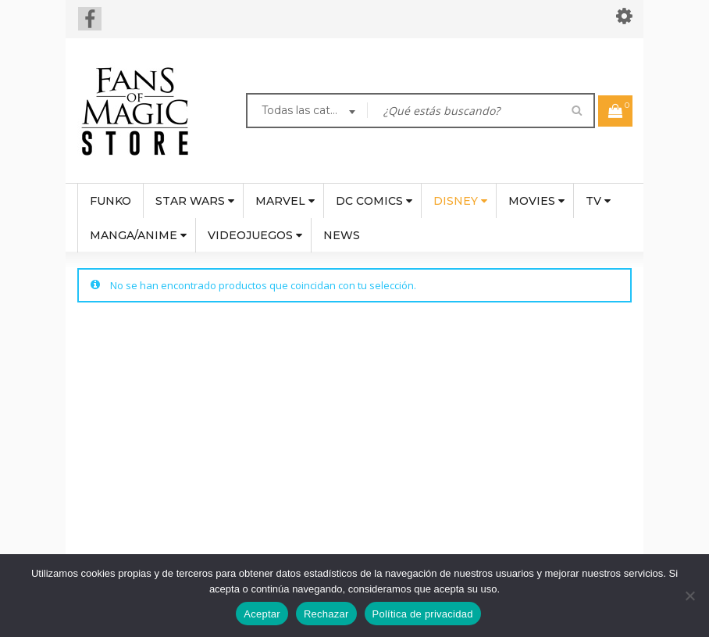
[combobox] (307, 112)
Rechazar (326, 614)
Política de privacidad (422, 614)
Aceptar (262, 614)
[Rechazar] (689, 595)
